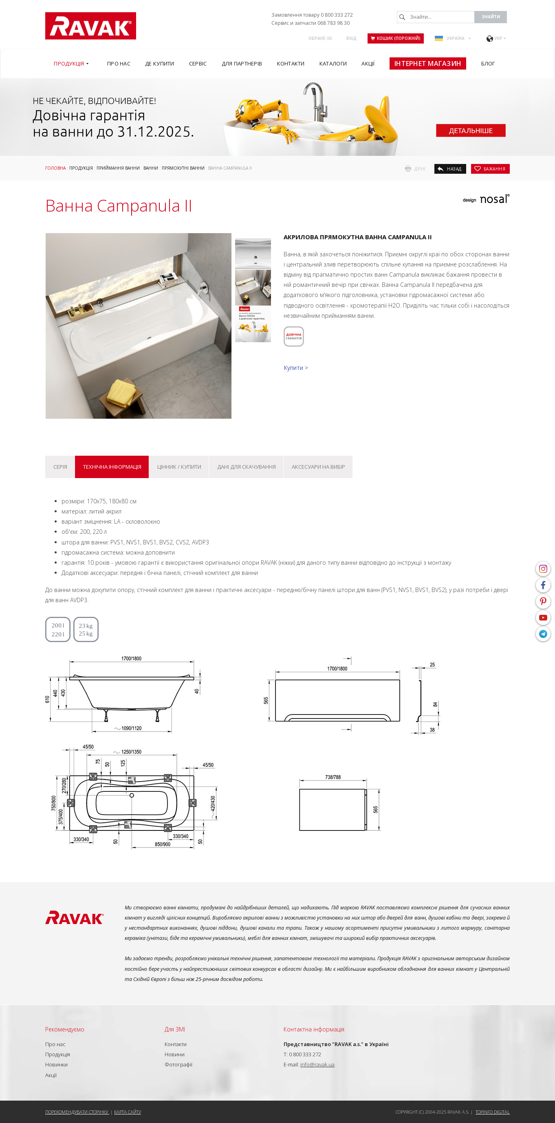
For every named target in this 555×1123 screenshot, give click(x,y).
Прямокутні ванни (183, 168)
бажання (495, 169)
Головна (55, 168)
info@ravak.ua (317, 1064)
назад (454, 169)
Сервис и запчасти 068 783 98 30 (310, 23)
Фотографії (178, 1064)
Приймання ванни (118, 168)
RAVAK (90, 25)
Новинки (56, 1064)
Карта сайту (127, 1112)
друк (419, 169)
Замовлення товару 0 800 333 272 (312, 14)
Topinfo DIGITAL (493, 1112)
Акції (51, 1075)
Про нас (55, 1044)
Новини (175, 1054)
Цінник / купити (179, 466)
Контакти (176, 1044)
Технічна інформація (112, 466)
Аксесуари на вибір (318, 466)
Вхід (351, 38)
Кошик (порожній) (396, 38)
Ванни (150, 168)
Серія (60, 466)
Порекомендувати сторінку (77, 1112)
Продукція (81, 168)
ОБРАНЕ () (320, 38)
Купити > (296, 367)
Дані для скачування (246, 466)
